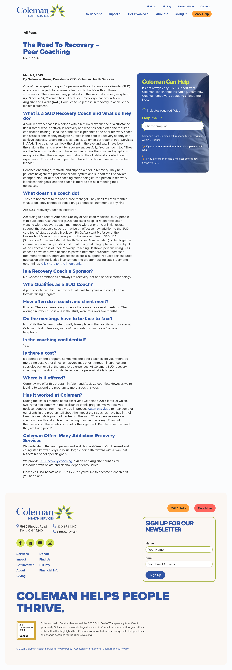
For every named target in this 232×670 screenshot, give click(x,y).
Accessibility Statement (87, 648)
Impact (114, 14)
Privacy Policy (64, 648)
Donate (44, 553)
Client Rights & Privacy (116, 648)
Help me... (152, 118)
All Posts (30, 32)
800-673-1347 (67, 532)
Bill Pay (166, 6)
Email (149, 558)
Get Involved (138, 14)
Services (94, 14)
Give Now (205, 508)
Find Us (151, 6)
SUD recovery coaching (56, 461)
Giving (181, 14)
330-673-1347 (66, 526)
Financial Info (186, 6)
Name (150, 543)
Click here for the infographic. (61, 263)
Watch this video (98, 408)
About (162, 14)
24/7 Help (202, 14)
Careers (205, 6)
